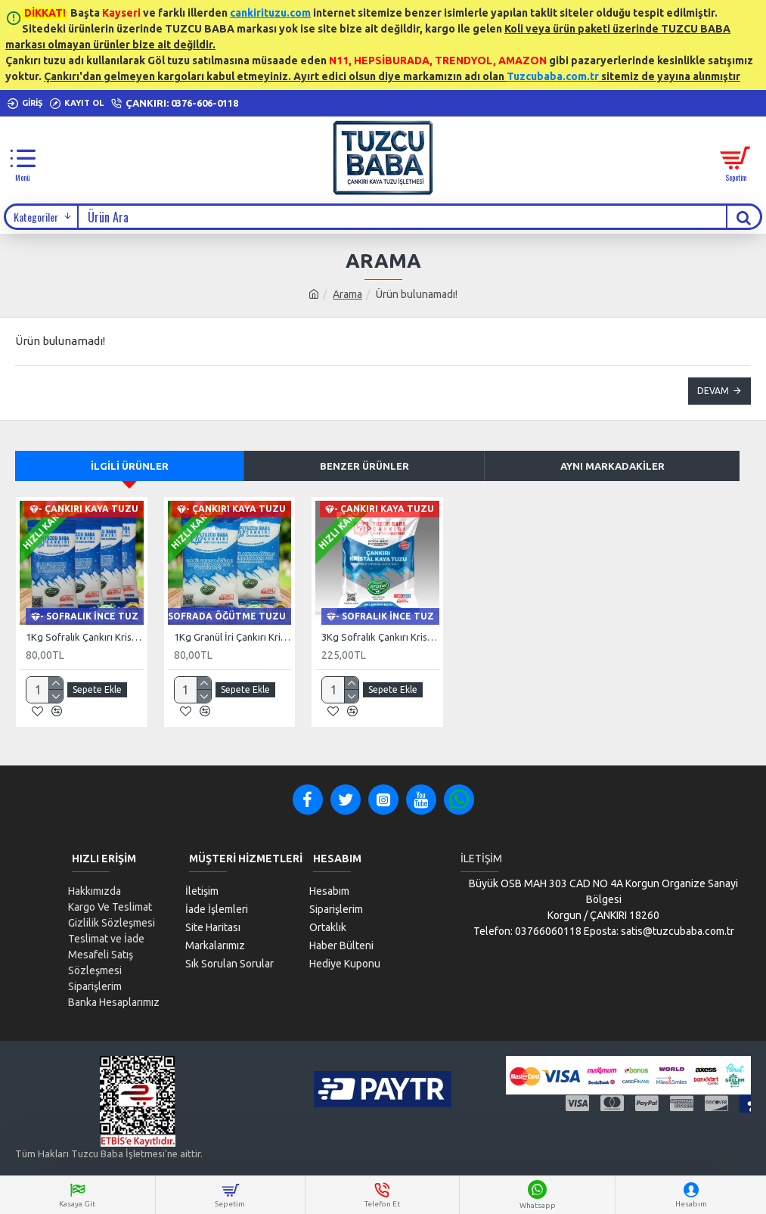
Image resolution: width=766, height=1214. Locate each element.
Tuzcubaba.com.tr (553, 76)
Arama (347, 294)
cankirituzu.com (270, 13)
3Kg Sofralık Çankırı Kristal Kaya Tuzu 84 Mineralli (380, 637)
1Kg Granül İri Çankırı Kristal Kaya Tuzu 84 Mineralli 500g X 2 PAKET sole (233, 637)
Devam (713, 391)
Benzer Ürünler (364, 466)
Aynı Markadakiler (612, 466)
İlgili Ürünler (130, 466)
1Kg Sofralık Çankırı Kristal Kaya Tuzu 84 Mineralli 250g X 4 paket (85, 637)
